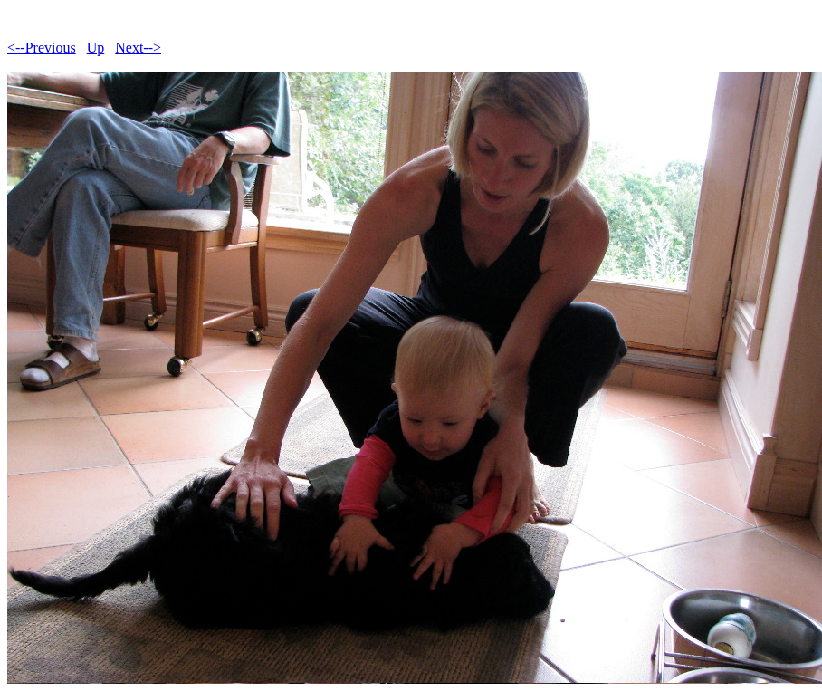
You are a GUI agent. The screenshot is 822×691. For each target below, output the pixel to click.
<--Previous (41, 47)
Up (96, 47)
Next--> (138, 47)
